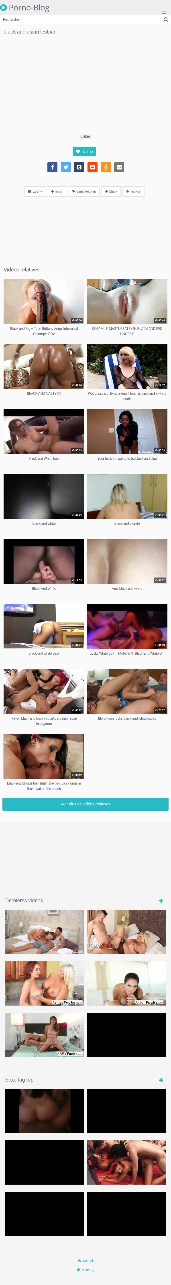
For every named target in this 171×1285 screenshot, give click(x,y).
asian (57, 191)
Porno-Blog (24, 8)
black (111, 191)
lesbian (133, 191)
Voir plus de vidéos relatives (85, 804)
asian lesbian (84, 191)
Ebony (35, 191)
